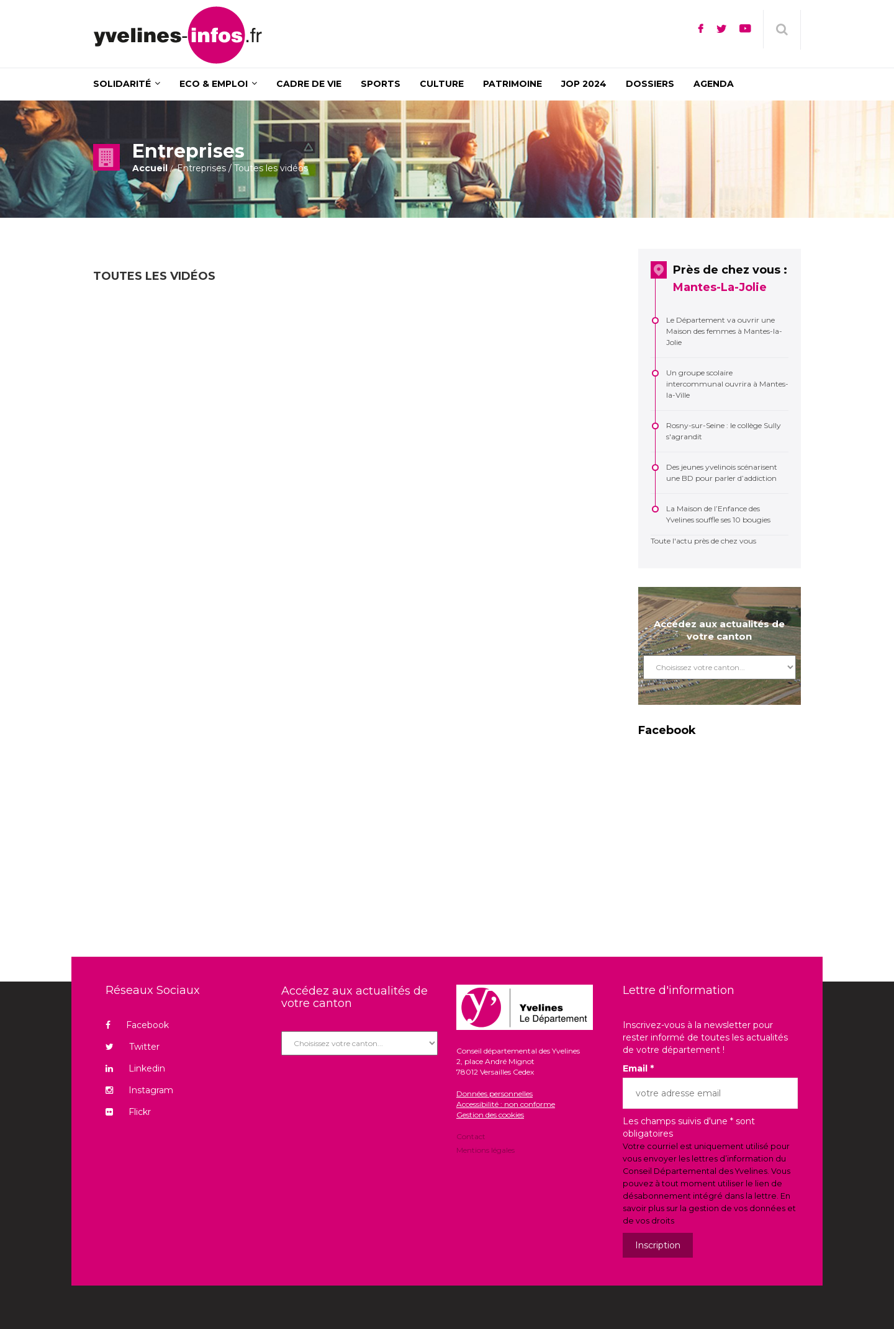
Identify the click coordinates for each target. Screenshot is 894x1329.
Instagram (139, 1090)
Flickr (128, 1111)
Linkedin (135, 1068)
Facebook (137, 1025)
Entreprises (201, 168)
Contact (470, 1137)
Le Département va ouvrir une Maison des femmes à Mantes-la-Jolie (724, 331)
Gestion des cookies (490, 1114)
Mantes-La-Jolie (720, 287)
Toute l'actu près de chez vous (703, 540)
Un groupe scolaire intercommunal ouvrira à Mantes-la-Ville (727, 384)
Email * (638, 1068)
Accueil (150, 168)
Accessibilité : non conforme (505, 1104)
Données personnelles (494, 1093)
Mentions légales (485, 1149)
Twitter (133, 1046)
